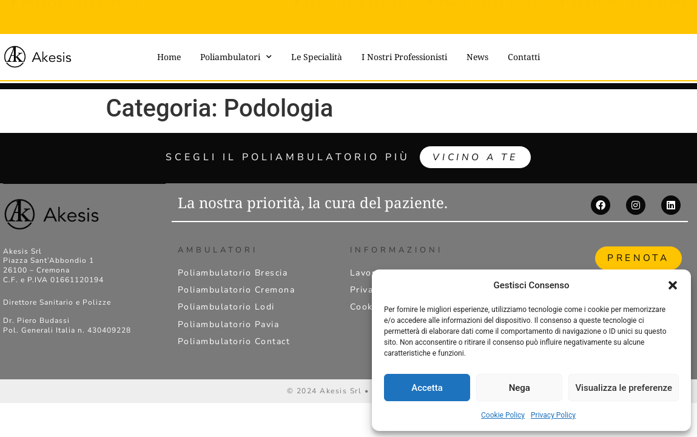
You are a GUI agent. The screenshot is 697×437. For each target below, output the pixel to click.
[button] (673, 285)
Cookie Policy (503, 415)
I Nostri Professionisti (404, 57)
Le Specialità (316, 57)
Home (169, 57)
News (477, 57)
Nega (519, 387)
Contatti (524, 57)
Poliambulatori (236, 57)
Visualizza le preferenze (623, 387)
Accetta (427, 387)
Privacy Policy (553, 415)
